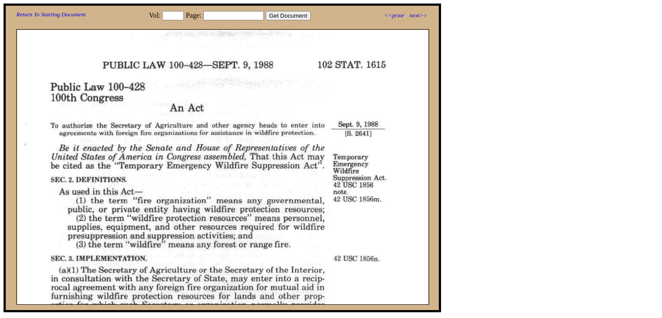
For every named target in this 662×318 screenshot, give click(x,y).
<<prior (394, 15)
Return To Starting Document (51, 14)
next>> (418, 15)
